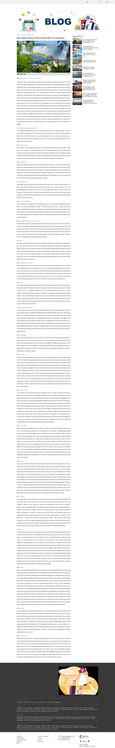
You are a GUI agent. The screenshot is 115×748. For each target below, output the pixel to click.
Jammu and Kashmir (88, 707)
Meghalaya (20, 707)
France (48, 709)
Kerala (80, 707)
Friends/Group (51, 702)
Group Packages (13, 6)
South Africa (94, 709)
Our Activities (107, 6)
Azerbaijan (38, 709)
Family (33, 702)
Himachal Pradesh (46, 707)
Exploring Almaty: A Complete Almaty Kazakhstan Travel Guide (90, 102)
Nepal (82, 709)
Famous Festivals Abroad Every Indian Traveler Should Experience (90, 41)
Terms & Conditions (43, 736)
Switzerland (26, 711)
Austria (32, 709)
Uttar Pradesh (56, 707)
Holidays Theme (96, 6)
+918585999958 (65, 738)
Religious (59, 702)
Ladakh (19, 709)
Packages (5, 6)
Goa (25, 707)
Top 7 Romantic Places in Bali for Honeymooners (89, 61)
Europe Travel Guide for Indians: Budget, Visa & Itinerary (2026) (89, 81)
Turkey (38, 711)
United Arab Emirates (47, 711)
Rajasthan (30, 707)
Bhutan (43, 709)
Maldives (77, 709)
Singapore (87, 709)
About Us (19, 736)
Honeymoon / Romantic (24, 702)
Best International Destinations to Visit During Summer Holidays (90, 48)
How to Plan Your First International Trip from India (89, 54)
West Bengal (26, 709)
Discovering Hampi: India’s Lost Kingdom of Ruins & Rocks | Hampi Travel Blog (90, 95)
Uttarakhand (37, 707)
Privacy (40, 738)
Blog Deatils (30, 34)
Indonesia (64, 709)
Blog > (24, 34)
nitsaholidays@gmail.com (67, 736)
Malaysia (71, 709)
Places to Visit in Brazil (26, 78)
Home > (19, 34)
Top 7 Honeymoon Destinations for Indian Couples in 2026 (89, 75)
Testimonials (20, 738)
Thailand (33, 711)
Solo (37, 702)
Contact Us (41, 741)
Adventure (42, 702)
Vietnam (56, 711)
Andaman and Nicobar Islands (69, 707)
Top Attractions (36, 78)
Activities (19, 741)
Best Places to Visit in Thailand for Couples (89, 67)
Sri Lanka (20, 711)
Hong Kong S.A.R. (56, 709)
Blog (18, 743)
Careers (40, 739)
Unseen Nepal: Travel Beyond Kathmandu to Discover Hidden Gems (89, 88)
